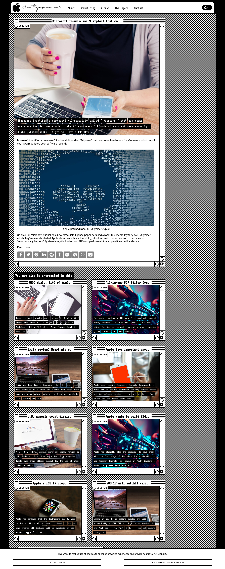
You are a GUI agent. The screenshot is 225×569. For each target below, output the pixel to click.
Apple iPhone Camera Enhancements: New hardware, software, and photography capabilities (183, 39)
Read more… (27, 228)
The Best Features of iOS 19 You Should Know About (183, 29)
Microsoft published (45, 212)
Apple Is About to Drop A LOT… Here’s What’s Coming (181, 474)
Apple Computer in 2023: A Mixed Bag (181, 79)
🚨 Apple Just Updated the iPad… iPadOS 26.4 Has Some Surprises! (182, 495)
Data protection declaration (168, 562)
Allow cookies (57, 562)
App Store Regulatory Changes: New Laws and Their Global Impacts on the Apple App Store (183, 96)
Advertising (87, 8)
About (71, 8)
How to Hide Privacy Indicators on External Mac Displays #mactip (182, 505)
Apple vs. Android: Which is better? (183, 72)
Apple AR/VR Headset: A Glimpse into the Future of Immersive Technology (182, 64)
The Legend (121, 8)
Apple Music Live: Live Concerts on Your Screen (179, 105)
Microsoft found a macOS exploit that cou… (81, 22)
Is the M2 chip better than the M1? (182, 49)
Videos (105, 8)
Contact (139, 8)
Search (204, 180)
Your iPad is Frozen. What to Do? (183, 55)
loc (182, 244)
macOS (55, 127)
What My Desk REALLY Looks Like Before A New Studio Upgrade (181, 515)
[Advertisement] (182, 143)
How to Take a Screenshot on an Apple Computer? (183, 85)
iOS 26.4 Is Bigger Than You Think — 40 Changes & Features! (183, 485)
